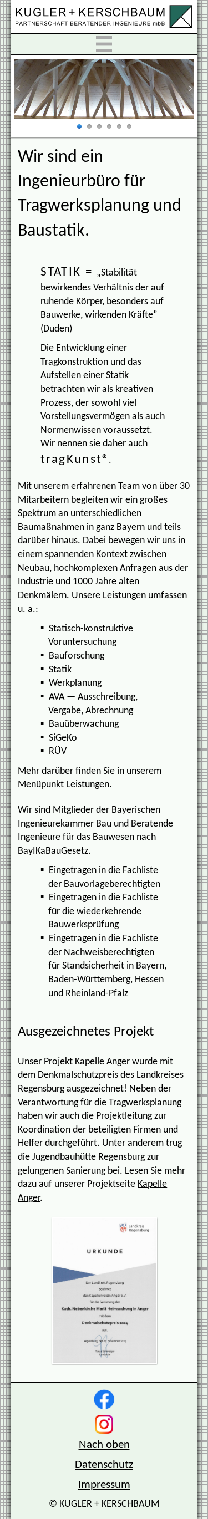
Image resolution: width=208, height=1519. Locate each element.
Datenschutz (104, 1465)
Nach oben (104, 1445)
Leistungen (87, 784)
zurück (25, 88)
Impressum (104, 1485)
